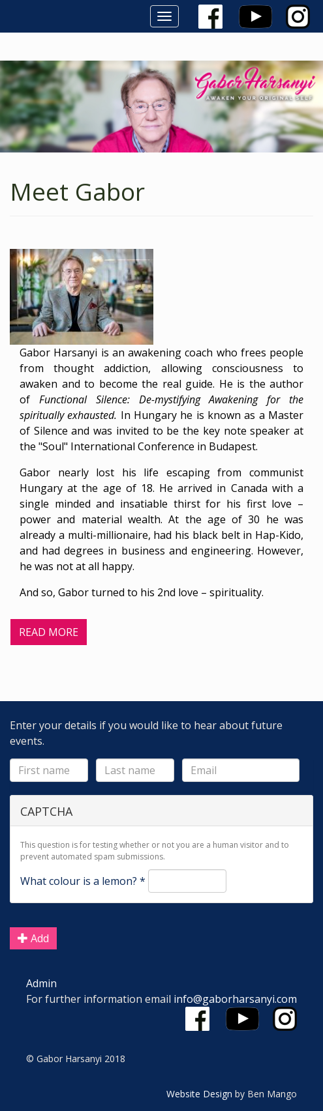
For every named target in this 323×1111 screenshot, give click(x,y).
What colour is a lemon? (83, 881)
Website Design (199, 1094)
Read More (48, 632)
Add (33, 938)
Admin (41, 983)
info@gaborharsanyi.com (235, 999)
